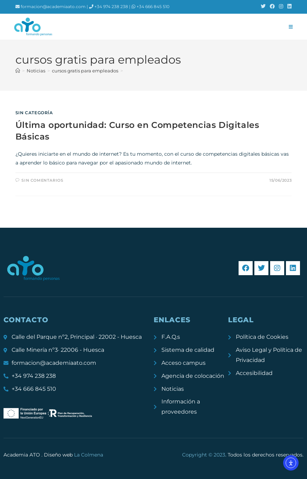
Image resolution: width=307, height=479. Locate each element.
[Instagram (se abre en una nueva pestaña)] (281, 6)
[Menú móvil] (291, 27)
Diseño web (73, 455)
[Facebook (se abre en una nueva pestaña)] (272, 6)
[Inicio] (17, 70)
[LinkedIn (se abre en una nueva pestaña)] (288, 6)
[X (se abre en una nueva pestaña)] (263, 6)
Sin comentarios (42, 180)
